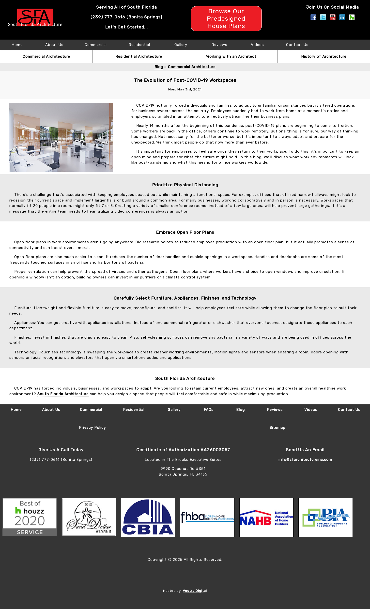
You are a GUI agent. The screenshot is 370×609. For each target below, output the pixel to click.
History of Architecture (323, 56)
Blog (158, 67)
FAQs (209, 409)
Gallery (180, 45)
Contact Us (297, 45)
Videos (257, 45)
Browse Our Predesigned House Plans (226, 18)
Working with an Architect (231, 56)
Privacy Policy (92, 427)
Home (17, 45)
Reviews (219, 45)
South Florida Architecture (63, 394)
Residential (139, 45)
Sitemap (277, 427)
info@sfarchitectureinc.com (305, 459)
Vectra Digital (195, 591)
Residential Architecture (138, 56)
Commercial (96, 45)
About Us (54, 45)
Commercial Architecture (46, 56)
